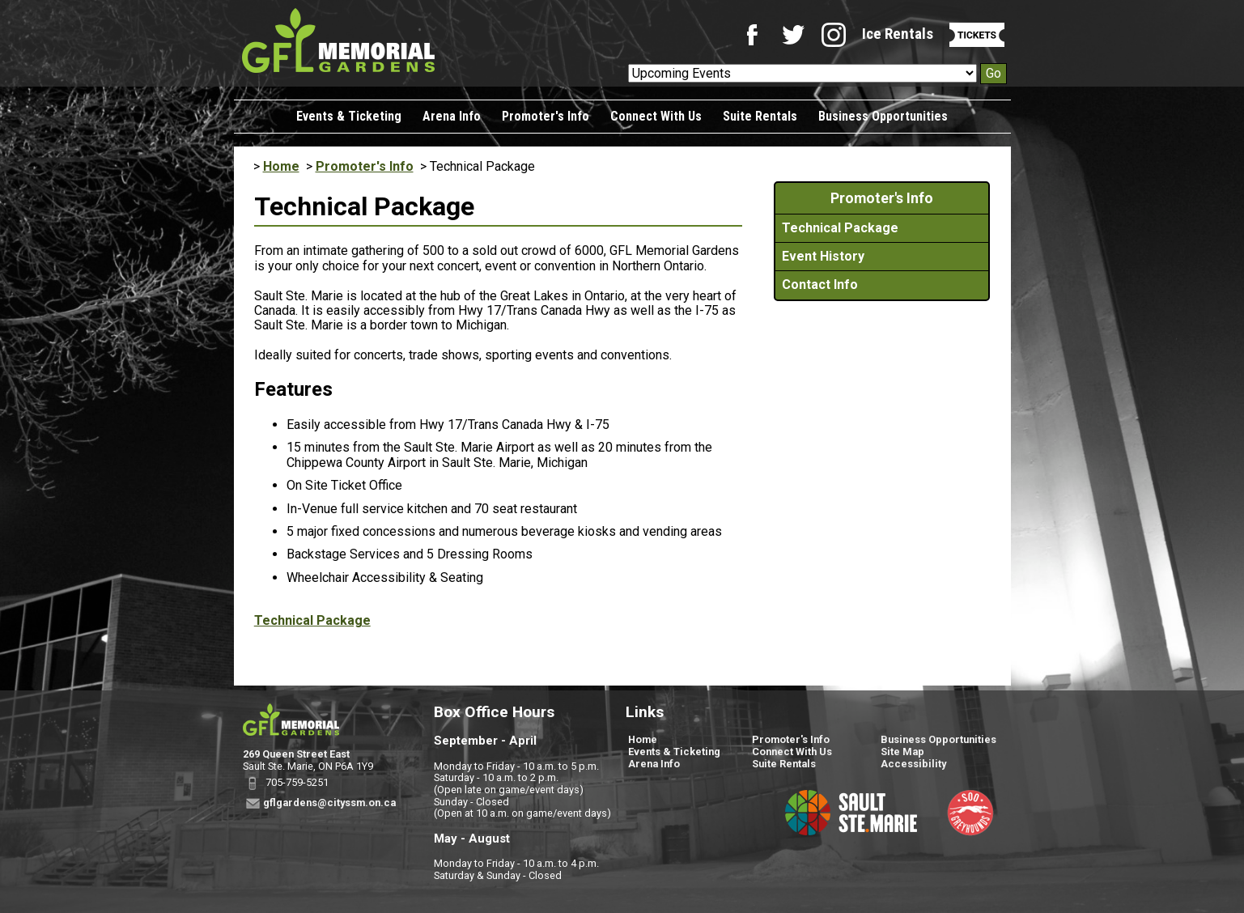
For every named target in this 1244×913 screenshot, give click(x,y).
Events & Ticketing (348, 116)
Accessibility (913, 764)
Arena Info (451, 116)
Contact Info (820, 284)
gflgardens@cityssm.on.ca (329, 802)
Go (993, 73)
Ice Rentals (897, 33)
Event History (823, 256)
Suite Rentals (760, 116)
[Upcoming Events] (802, 73)
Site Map (902, 751)
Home (281, 166)
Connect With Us (656, 116)
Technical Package (312, 620)
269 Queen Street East (296, 754)
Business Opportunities (883, 116)
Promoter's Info (545, 116)
